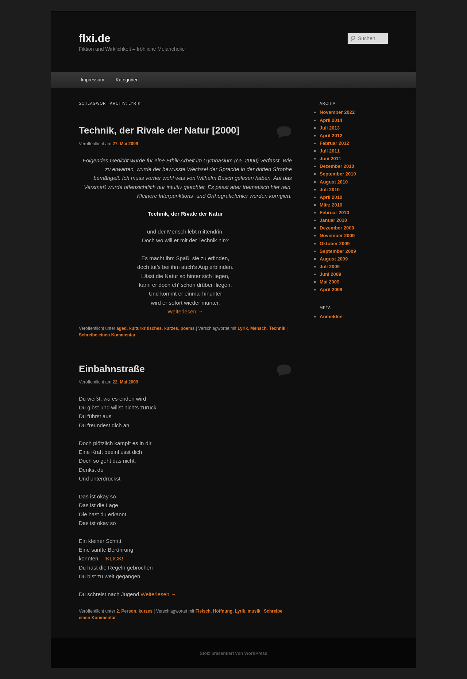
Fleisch (203, 611)
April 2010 (331, 197)
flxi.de (95, 38)
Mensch (258, 328)
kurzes (171, 328)
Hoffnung (222, 611)
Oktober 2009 (335, 243)
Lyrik (243, 328)
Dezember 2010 (337, 166)
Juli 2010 (330, 189)
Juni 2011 (330, 158)
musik (254, 611)
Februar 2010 (334, 212)
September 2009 (338, 251)
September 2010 (338, 174)
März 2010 (331, 205)
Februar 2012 (334, 143)
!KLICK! (113, 558)
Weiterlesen (185, 311)
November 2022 (337, 112)
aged (121, 328)
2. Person (126, 611)
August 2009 (334, 259)
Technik (277, 328)
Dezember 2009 (337, 228)
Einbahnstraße (112, 368)
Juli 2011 (330, 151)
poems (188, 328)
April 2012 (331, 135)
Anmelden (331, 316)
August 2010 (334, 182)
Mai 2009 (329, 282)
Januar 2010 (333, 220)
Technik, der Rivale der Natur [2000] (159, 130)
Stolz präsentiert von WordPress (233, 653)
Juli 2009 (330, 266)
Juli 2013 (330, 128)
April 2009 (331, 289)
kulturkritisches (145, 328)
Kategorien (127, 79)
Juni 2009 (330, 274)
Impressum (92, 79)
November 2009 (337, 235)
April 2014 (331, 120)
